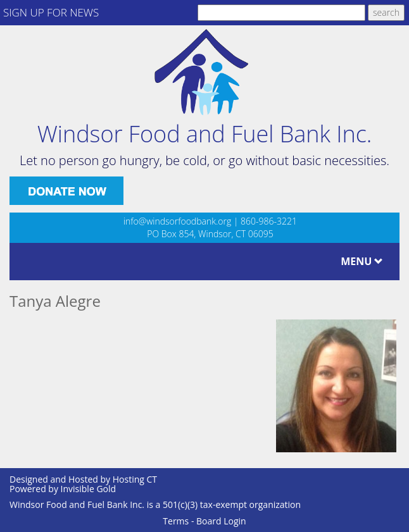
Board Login (221, 521)
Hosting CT (135, 479)
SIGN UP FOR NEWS (51, 12)
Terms (176, 521)
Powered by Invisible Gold (62, 489)
